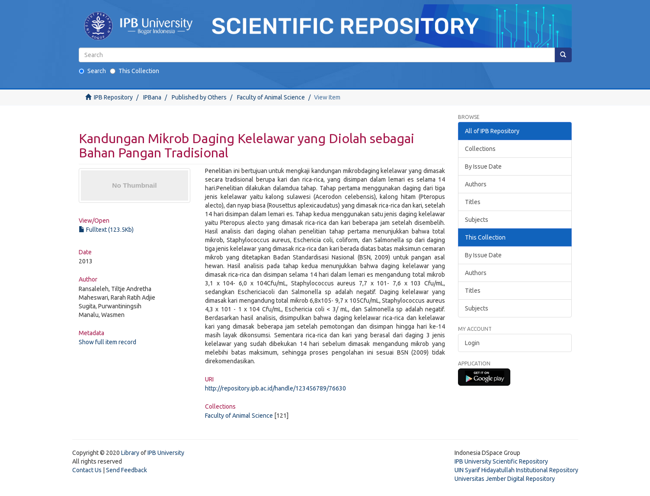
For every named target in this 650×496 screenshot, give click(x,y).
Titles (472, 201)
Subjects (476, 219)
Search (92, 70)
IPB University (165, 452)
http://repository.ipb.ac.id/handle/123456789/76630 (275, 388)
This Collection (134, 70)
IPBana (152, 97)
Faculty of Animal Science (271, 97)
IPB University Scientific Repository (501, 461)
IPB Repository (113, 97)
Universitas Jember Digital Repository (505, 478)
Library (130, 452)
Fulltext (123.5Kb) (106, 229)
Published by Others (199, 97)
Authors (476, 184)
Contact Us (87, 470)
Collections (480, 148)
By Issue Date (483, 166)
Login (472, 342)
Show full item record (107, 342)
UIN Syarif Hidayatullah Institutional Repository (516, 470)
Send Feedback (126, 470)
